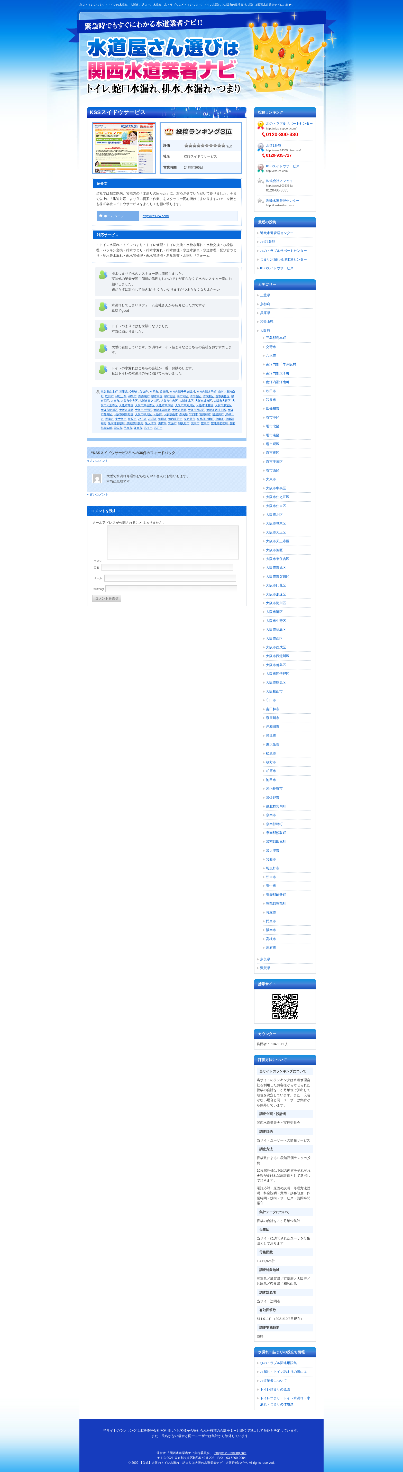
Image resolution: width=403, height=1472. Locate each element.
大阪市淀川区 (109, 409)
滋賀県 (162, 423)
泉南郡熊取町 (116, 423)
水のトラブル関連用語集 (278, 1363)
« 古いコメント (97, 461)
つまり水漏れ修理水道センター (283, 259)
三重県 (123, 391)
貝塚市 (118, 427)
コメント (99, 561)
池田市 (162, 418)
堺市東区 (208, 396)
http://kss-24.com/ (156, 216)
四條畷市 (144, 396)
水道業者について (273, 1381)
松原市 (132, 418)
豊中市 (205, 423)
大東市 (115, 400)
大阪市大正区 (222, 400)
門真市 (128, 427)
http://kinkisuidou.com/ (280, 205)
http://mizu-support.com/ (281, 128)
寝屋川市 (218, 414)
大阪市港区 (126, 409)
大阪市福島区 (161, 409)
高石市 (158, 427)
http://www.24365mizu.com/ (283, 150)
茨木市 (195, 423)
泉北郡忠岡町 (205, 418)
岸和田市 (272, 727)
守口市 (193, 414)
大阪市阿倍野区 (123, 414)
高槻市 (148, 427)
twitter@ (99, 589)
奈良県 (183, 414)
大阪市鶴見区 (143, 414)
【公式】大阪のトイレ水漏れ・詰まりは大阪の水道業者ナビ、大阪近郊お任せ (164, 66)
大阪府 (157, 414)
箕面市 (172, 423)
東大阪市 (120, 418)
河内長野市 (175, 418)
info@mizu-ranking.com (230, 1453)
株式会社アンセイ (279, 181)
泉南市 (219, 418)
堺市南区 (182, 396)
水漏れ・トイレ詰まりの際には (283, 1372)
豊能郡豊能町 (276, 903)
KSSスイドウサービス (282, 166)
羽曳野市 (183, 423)
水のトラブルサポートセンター (289, 123)
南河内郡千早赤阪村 (182, 391)
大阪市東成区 (164, 405)
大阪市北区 (186, 400)
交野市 (133, 391)
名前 (96, 567)
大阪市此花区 (204, 405)
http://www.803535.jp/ (279, 185)
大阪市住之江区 (149, 400)
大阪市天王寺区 (277, 541)
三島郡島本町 (109, 391)
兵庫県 (164, 391)
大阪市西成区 (196, 409)
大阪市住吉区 (169, 400)
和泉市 (132, 396)
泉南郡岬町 (274, 824)
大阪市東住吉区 (145, 405)
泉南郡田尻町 (134, 423)
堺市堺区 (195, 396)
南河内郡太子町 (206, 391)
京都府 (143, 391)
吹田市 (109, 396)
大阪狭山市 (171, 414)
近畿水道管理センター (282, 201)
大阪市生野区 (143, 409)
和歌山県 (120, 396)
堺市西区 (272, 470)
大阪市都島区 (276, 665)
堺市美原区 (222, 396)
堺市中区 (156, 396)
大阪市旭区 (126, 405)
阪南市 (138, 427)
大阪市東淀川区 (185, 405)
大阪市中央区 (129, 400)
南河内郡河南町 (277, 382)
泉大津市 (150, 423)
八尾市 (154, 391)
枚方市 (142, 418)
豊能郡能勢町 (219, 423)
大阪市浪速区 (223, 405)
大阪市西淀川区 (216, 409)
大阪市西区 (179, 409)
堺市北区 (169, 396)
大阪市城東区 (203, 400)
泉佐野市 (189, 418)
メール (98, 578)
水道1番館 (273, 146)
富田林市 (205, 414)
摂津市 (109, 418)
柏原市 (152, 418)
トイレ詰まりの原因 (275, 1389)
